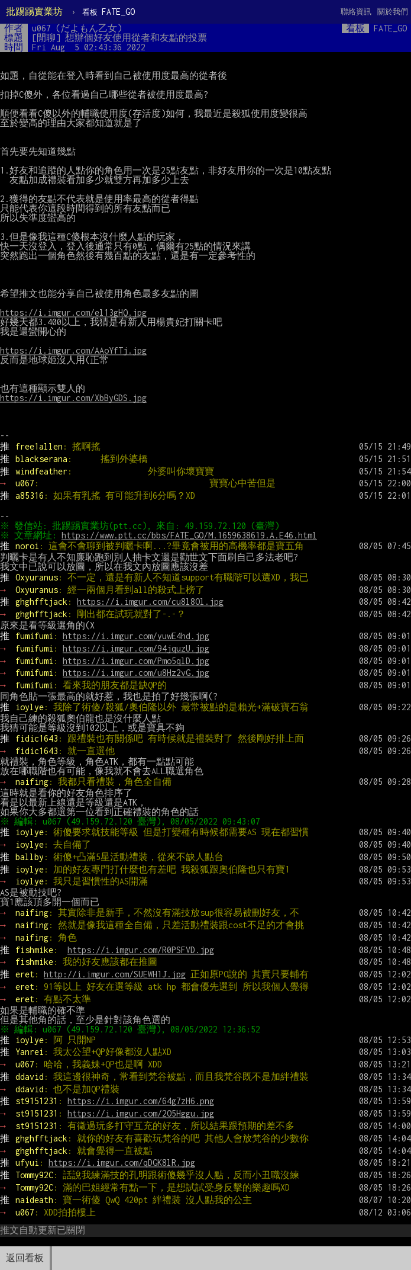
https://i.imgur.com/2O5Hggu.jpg (140, 1113)
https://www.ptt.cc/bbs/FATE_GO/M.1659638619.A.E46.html (191, 535)
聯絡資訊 (356, 11)
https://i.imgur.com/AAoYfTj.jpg (73, 350)
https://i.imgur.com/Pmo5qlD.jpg (136, 661)
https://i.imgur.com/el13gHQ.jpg (73, 312)
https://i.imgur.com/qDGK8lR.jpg (121, 1162)
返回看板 (25, 1258)
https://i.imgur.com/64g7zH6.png (140, 1101)
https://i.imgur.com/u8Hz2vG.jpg (136, 673)
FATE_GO (108, 12)
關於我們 (392, 11)
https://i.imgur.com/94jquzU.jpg (136, 648)
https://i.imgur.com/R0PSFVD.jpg (140, 950)
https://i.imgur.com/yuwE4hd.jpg (136, 636)
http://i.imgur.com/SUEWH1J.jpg (115, 974)
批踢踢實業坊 (34, 12)
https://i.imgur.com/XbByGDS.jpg (73, 398)
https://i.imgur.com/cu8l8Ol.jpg (150, 601)
